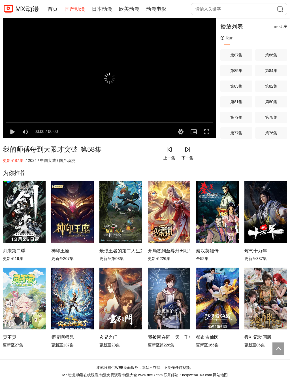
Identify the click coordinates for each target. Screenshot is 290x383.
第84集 (271, 70)
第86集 (271, 55)
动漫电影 (156, 9)
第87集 (236, 55)
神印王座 (60, 250)
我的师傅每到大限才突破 (40, 149)
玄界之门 (108, 337)
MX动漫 (27, 9)
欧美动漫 (129, 9)
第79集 (236, 117)
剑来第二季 (14, 250)
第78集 (271, 117)
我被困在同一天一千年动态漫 (169, 337)
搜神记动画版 (258, 337)
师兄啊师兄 (62, 337)
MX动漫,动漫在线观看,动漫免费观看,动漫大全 (99, 375)
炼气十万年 (255, 250)
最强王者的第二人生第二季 (120, 250)
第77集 (236, 133)
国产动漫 (75, 9)
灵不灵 (9, 337)
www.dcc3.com (150, 375)
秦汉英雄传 (207, 250)
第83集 (236, 86)
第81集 (236, 102)
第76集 (271, 133)
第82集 (271, 86)
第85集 (236, 70)
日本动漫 (102, 9)
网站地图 (220, 375)
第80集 (271, 102)
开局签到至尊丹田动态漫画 (169, 250)
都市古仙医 (207, 337)
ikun (227, 37)
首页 (53, 9)
